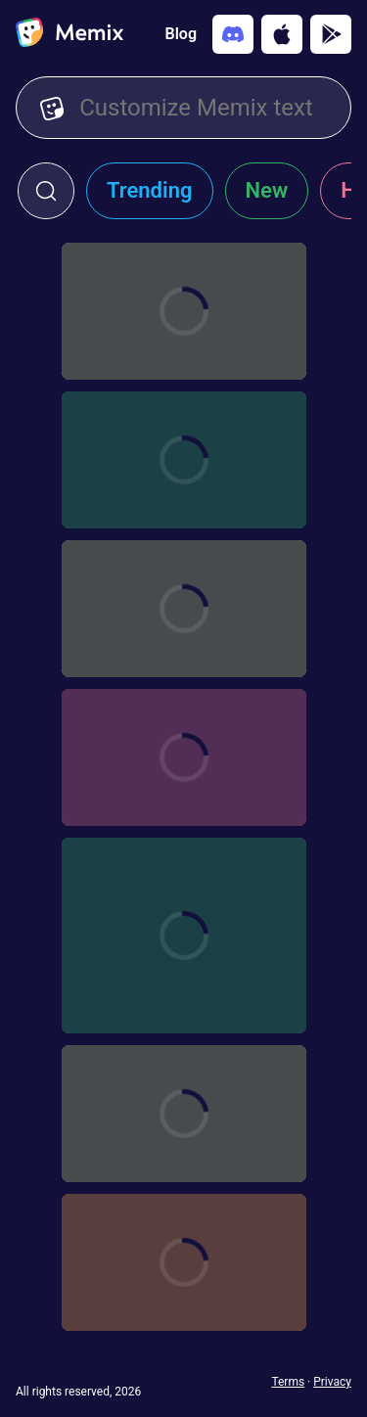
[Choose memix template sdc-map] (184, 1113)
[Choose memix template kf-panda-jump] (184, 1262)
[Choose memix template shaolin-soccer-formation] (184, 608)
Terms (287, 1382)
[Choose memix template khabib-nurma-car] (184, 757)
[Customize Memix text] (203, 107)
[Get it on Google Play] (330, 34)
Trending (150, 190)
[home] (69, 34)
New (267, 190)
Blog (181, 33)
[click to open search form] (46, 190)
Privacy (332, 1382)
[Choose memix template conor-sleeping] (184, 935)
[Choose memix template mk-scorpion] (184, 311)
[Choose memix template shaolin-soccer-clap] (184, 459)
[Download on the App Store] (281, 34)
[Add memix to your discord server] (232, 34)
